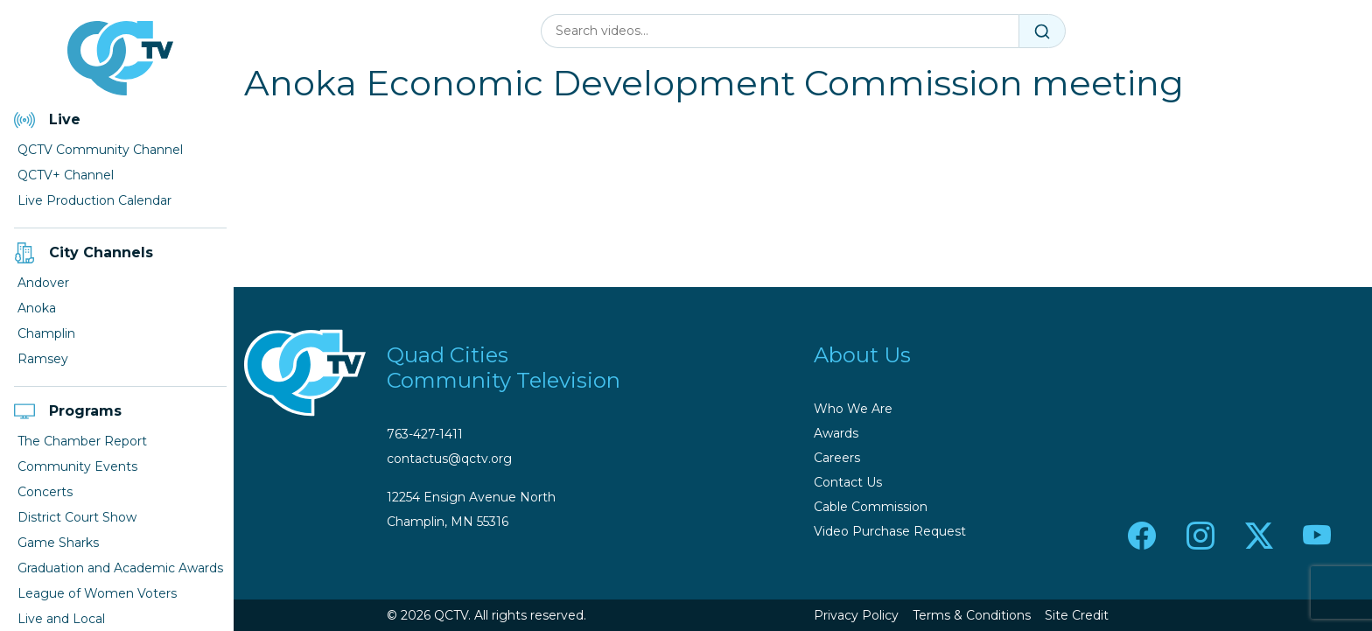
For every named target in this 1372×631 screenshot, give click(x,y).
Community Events (77, 466)
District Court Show (77, 517)
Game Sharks (58, 542)
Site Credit (1077, 615)
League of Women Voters (97, 593)
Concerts (45, 492)
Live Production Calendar (95, 200)
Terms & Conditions (972, 615)
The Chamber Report (82, 441)
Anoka (37, 308)
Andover (43, 283)
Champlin (46, 333)
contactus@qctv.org (449, 458)
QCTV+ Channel (66, 175)
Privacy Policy (856, 615)
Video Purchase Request (890, 531)
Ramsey (43, 359)
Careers (837, 458)
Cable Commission (871, 507)
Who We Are (853, 409)
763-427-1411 (425, 434)
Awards (836, 433)
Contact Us (848, 482)
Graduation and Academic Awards (120, 568)
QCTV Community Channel (100, 150)
